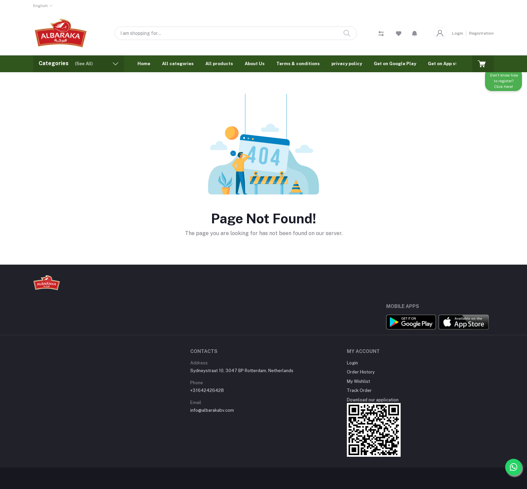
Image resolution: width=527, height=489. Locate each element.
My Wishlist (358, 381)
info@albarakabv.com (212, 410)
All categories (178, 63)
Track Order (359, 390)
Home (143, 63)
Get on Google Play (395, 63)
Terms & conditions (298, 63)
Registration (481, 33)
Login (457, 33)
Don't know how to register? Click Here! (503, 83)
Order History (361, 371)
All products (219, 63)
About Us (255, 63)
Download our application (373, 399)
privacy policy (346, 63)
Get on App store (446, 63)
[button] (414, 33)
